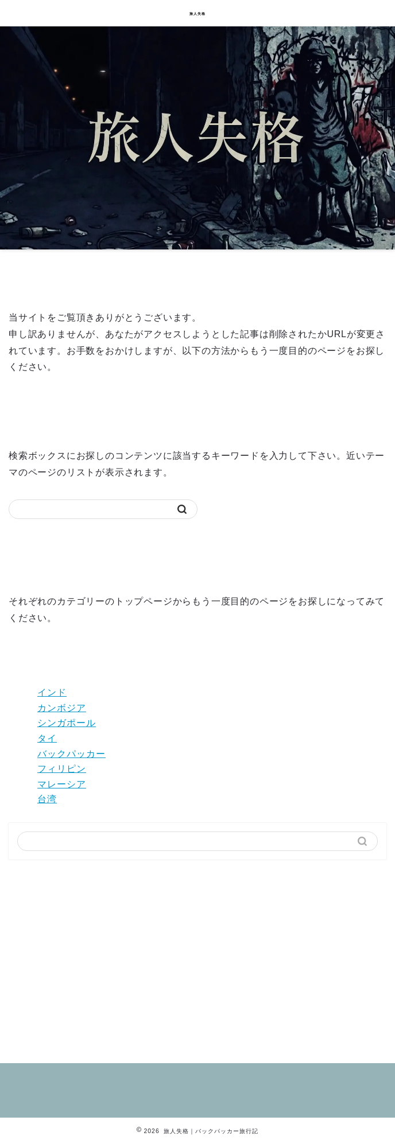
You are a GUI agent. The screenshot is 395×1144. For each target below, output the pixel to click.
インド (52, 692)
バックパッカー (71, 754)
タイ (47, 738)
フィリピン (61, 769)
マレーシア (61, 784)
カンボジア (61, 708)
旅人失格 (197, 13)
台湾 (47, 799)
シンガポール (66, 723)
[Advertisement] (197, 957)
